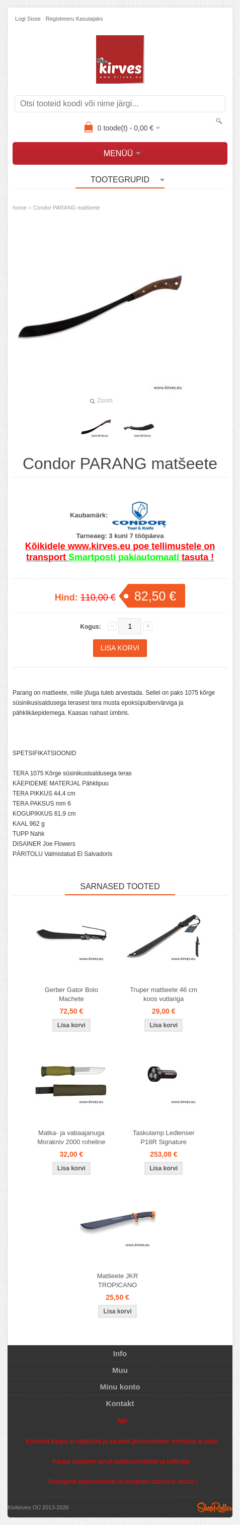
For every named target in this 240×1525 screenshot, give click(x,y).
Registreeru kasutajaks (74, 19)
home (20, 208)
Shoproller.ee (214, 1507)
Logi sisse (28, 19)
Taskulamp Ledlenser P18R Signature (164, 1137)
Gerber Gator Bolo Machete (71, 994)
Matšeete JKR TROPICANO (117, 1280)
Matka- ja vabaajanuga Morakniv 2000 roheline (71, 1137)
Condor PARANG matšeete (66, 208)
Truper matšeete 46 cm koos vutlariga (163, 994)
